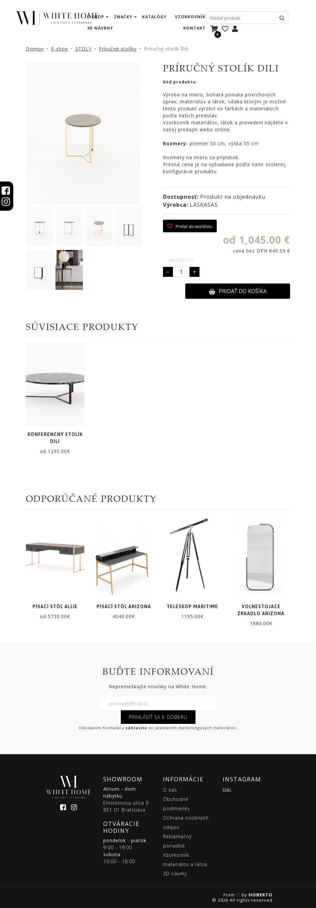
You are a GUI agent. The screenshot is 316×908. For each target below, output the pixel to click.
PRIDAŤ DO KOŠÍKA (238, 291)
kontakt (194, 28)
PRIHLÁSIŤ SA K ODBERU (158, 717)
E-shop (59, 49)
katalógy (154, 17)
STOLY (83, 49)
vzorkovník (190, 17)
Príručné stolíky (118, 49)
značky (123, 17)
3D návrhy (100, 28)
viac (227, 789)
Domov (35, 49)
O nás (170, 790)
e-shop (95, 17)
